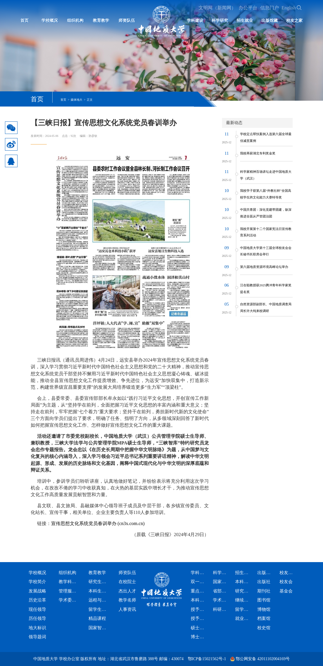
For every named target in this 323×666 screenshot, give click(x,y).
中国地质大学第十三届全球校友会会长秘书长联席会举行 (265, 251)
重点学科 (198, 591)
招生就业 (245, 20)
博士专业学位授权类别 (198, 636)
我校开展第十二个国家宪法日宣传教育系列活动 (265, 232)
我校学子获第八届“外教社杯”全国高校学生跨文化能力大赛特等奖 (265, 194)
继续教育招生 (242, 600)
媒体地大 (76, 99)
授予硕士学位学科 (198, 609)
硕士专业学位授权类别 (198, 627)
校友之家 (294, 20)
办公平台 (248, 7)
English (289, 7)
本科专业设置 (198, 600)
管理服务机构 (68, 591)
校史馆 (263, 627)
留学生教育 (97, 609)
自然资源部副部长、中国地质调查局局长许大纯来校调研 (265, 307)
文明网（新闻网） (217, 7)
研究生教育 (97, 581)
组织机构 (75, 20)
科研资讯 (220, 609)
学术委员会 (68, 600)
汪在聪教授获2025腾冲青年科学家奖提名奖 (265, 288)
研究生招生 (242, 591)
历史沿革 (37, 600)
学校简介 (37, 581)
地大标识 (37, 627)
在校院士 (127, 581)
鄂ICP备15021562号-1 (207, 659)
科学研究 (220, 20)
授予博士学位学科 (198, 618)
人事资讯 (127, 609)
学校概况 (49, 20)
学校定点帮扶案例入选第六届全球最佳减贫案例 (265, 137)
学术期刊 (220, 600)
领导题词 (37, 636)
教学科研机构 (68, 581)
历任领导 (37, 618)
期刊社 (263, 591)
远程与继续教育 (97, 600)
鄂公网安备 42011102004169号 (262, 659)
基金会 (286, 591)
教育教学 (101, 20)
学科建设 (195, 20)
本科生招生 (242, 581)
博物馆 (263, 609)
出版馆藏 (269, 20)
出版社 (263, 581)
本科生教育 (97, 591)
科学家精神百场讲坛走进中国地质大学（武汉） (265, 175)
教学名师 (127, 600)
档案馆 (263, 618)
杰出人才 (127, 591)
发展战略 (37, 591)
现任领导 (37, 609)
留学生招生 (242, 609)
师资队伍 (127, 20)
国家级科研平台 (220, 581)
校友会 (286, 581)
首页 (24, 20)
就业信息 (242, 618)
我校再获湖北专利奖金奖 (257, 153)
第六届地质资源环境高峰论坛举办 (264, 267)
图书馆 (263, 600)
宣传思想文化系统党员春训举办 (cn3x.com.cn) (98, 523)
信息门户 (269, 7)
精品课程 (97, 618)
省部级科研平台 (220, 591)
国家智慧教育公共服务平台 (97, 627)
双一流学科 (198, 581)
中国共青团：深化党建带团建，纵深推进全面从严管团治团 (265, 213)
